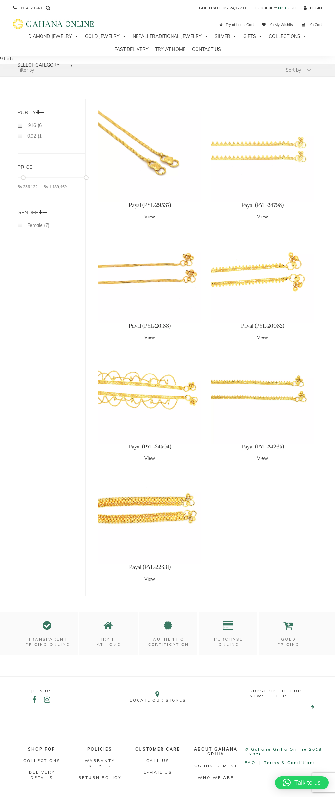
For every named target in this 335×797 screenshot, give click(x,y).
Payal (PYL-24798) (262, 205)
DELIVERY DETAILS (42, 775)
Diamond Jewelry (53, 36)
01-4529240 (27, 8)
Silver (226, 36)
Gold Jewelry (105, 36)
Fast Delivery (131, 49)
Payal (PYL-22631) (150, 567)
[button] (302, 782)
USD (292, 8)
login (313, 8)
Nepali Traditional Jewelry (170, 36)
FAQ (250, 762)
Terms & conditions (290, 762)
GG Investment (216, 765)
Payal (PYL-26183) (150, 326)
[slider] (23, 177)
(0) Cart (312, 24)
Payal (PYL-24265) (262, 447)
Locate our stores (158, 697)
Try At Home (170, 49)
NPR (282, 8)
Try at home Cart (237, 24)
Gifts (252, 36)
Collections (288, 36)
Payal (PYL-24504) (149, 447)
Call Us (157, 760)
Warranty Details (100, 763)
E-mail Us (158, 772)
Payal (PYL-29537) (150, 205)
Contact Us (206, 49)
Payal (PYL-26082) (262, 326)
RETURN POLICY (99, 777)
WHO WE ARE (216, 777)
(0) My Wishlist (278, 24)
